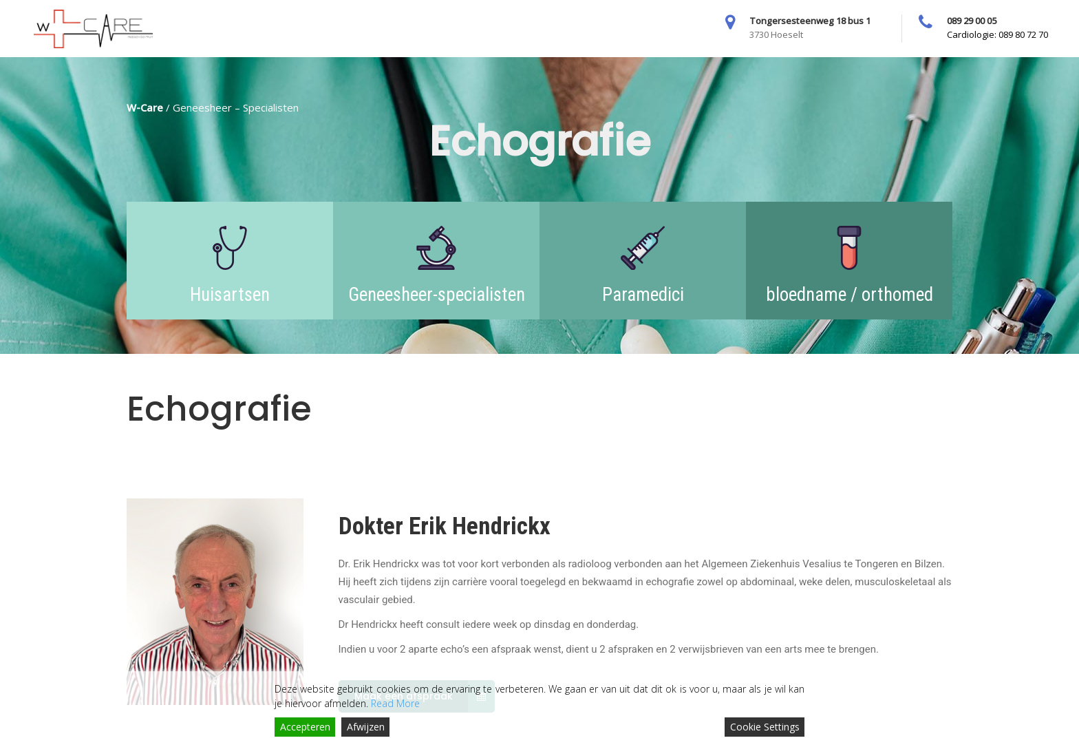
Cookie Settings (765, 726)
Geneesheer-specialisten (436, 295)
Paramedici (643, 295)
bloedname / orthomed (849, 295)
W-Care (145, 107)
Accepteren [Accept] (305, 726)
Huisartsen (230, 295)
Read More (395, 703)
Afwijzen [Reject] (366, 726)
